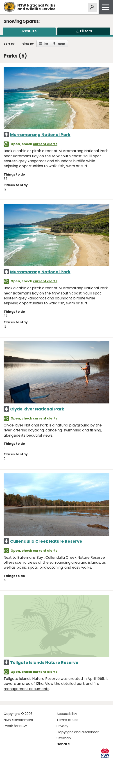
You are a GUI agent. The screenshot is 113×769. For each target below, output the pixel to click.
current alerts (45, 144)
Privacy (62, 725)
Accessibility (66, 713)
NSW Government (19, 719)
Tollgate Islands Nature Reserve (44, 662)
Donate (63, 744)
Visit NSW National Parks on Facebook (8, 762)
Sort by (9, 44)
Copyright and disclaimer (77, 732)
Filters (84, 31)
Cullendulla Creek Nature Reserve (46, 541)
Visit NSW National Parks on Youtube (27, 762)
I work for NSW (15, 725)
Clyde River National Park (37, 409)
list (45, 44)
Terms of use (67, 719)
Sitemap (63, 738)
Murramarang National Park (40, 134)
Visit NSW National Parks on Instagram (17, 762)
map (61, 44)
